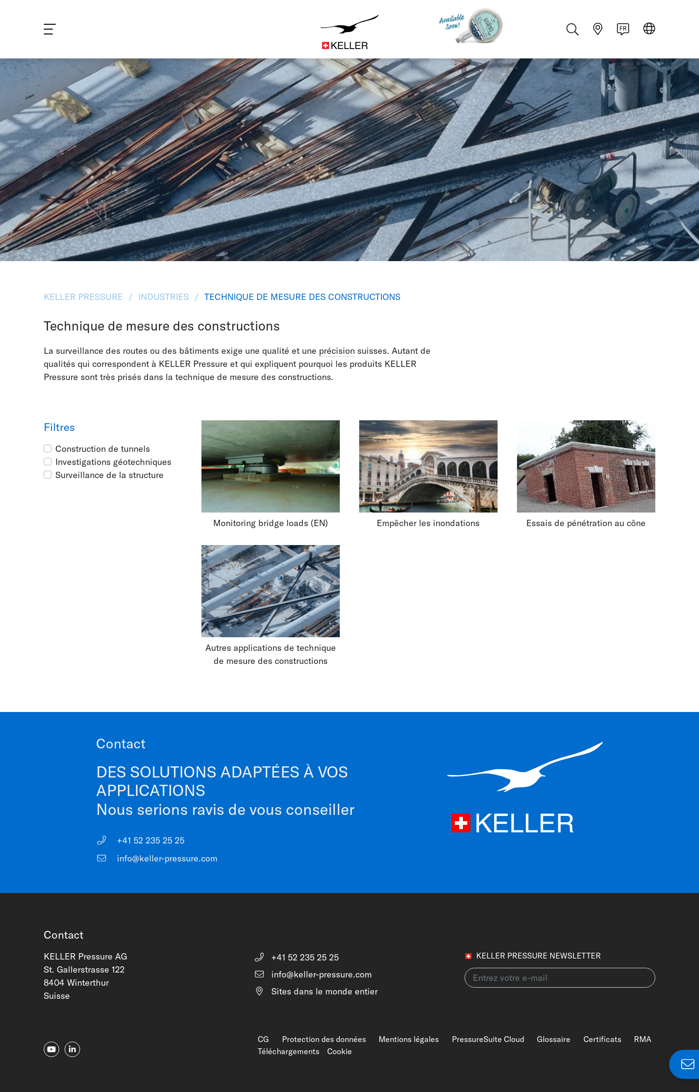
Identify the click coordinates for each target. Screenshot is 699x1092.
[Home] (349, 29)
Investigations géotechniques (113, 461)
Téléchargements (288, 1051)
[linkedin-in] (72, 1049)
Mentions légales (409, 1039)
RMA (642, 1039)
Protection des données (324, 1039)
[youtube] (51, 1049)
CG (263, 1039)
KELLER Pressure (84, 296)
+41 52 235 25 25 (140, 840)
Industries (163, 296)
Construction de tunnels (102, 448)
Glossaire (553, 1039)
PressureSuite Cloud (488, 1039)
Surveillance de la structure (109, 474)
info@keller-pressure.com (156, 858)
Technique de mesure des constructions (301, 296)
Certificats (602, 1039)
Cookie (339, 1051)
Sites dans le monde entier (316, 991)
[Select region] (649, 30)
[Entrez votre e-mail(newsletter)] (560, 978)
